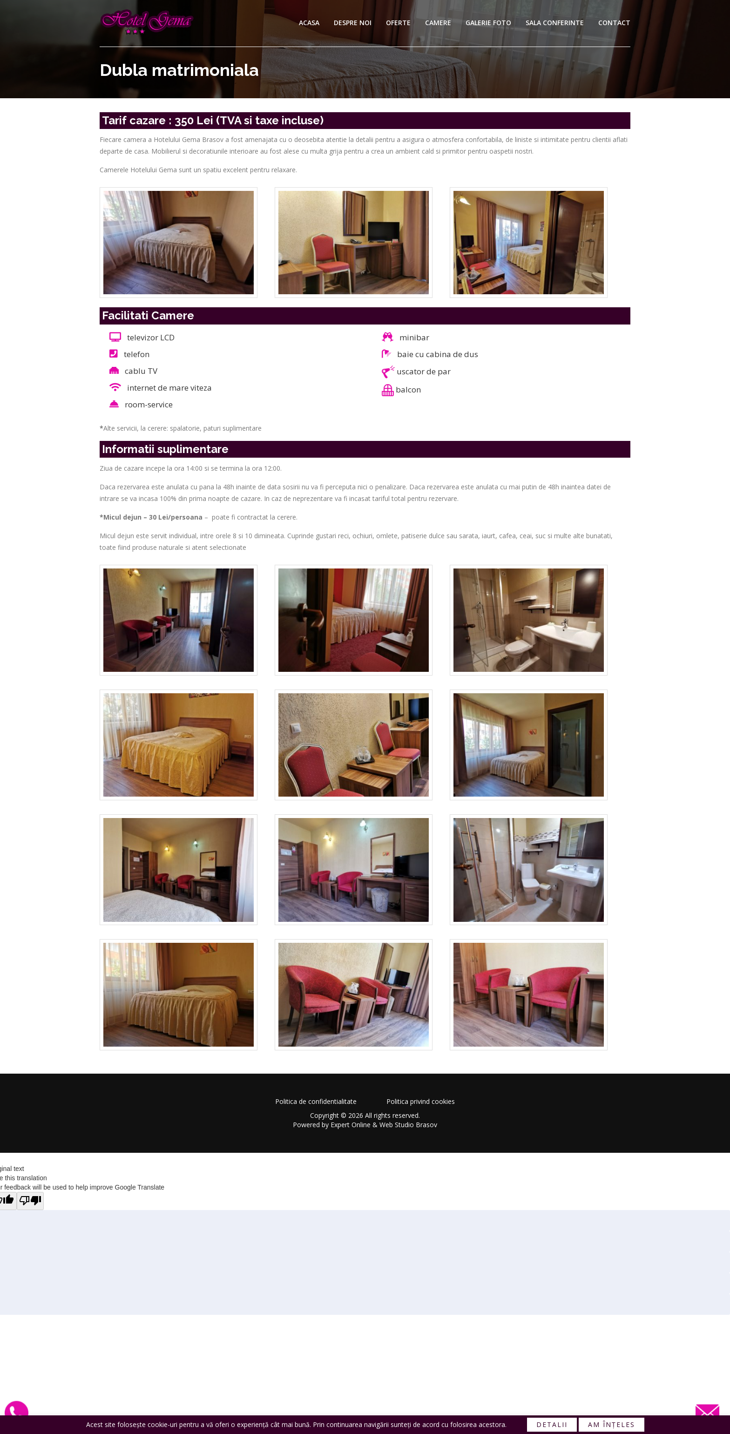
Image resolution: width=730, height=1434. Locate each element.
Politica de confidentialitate (316, 1101)
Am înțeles (611, 1424)
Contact (614, 22)
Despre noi (353, 22)
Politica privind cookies (420, 1101)
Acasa (309, 22)
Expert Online (351, 1124)
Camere (438, 22)
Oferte (398, 22)
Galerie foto (488, 22)
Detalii (552, 1424)
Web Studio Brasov (408, 1124)
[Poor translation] (30, 1201)
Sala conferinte (555, 22)
